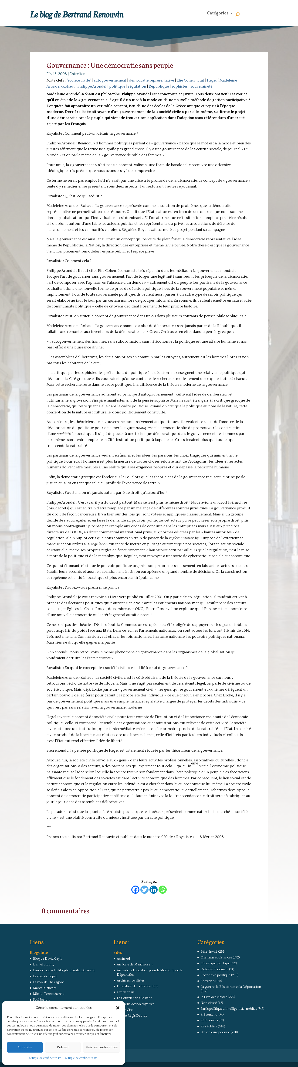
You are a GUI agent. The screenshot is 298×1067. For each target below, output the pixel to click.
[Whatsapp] (163, 890)
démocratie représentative (151, 80)
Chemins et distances (216, 957)
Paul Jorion (41, 1000)
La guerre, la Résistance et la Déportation (231, 987)
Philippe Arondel (92, 86)
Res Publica (209, 1026)
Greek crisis (125, 992)
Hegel (212, 80)
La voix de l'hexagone (49, 982)
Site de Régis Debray (132, 1016)
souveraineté (201, 86)
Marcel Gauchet (44, 988)
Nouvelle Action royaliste (135, 1004)
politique (117, 86)
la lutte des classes (214, 997)
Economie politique (215, 975)
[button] (117, 1008)
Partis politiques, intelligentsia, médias (229, 1009)
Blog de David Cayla (47, 959)
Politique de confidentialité (44, 1058)
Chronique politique (216, 963)
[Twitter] (144, 890)
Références (209, 1020)
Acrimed (123, 959)
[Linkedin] (153, 890)
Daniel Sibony (43, 964)
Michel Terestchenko (48, 994)
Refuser (63, 1047)
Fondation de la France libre (138, 986)
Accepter (24, 1047)
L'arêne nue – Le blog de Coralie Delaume (64, 970)
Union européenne (215, 1032)
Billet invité (209, 952)
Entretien (77, 74)
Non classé (209, 1003)
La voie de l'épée (45, 976)
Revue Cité (125, 1010)
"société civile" (79, 80)
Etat (200, 80)
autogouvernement (110, 80)
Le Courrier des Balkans (134, 998)
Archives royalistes (131, 980)
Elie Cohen (186, 80)
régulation (137, 86)
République (159, 86)
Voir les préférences (102, 1047)
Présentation (210, 1014)
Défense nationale (214, 969)
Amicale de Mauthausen (134, 964)
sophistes (180, 86)
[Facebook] (135, 890)
